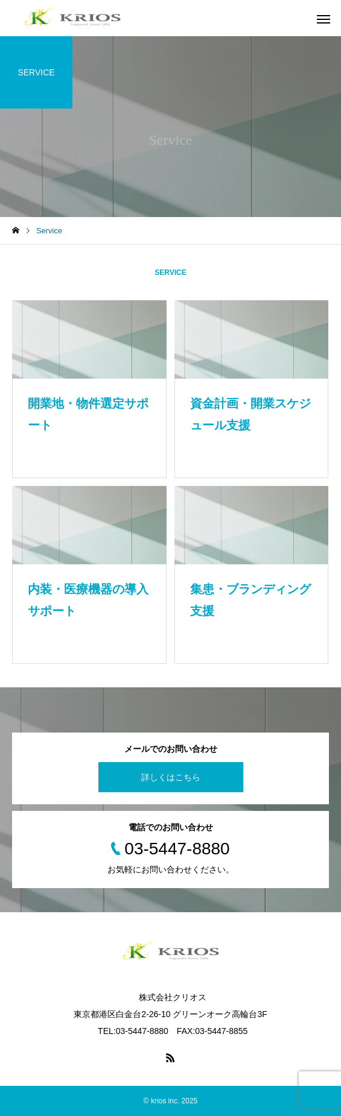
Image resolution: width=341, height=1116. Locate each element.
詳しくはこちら (170, 777)
